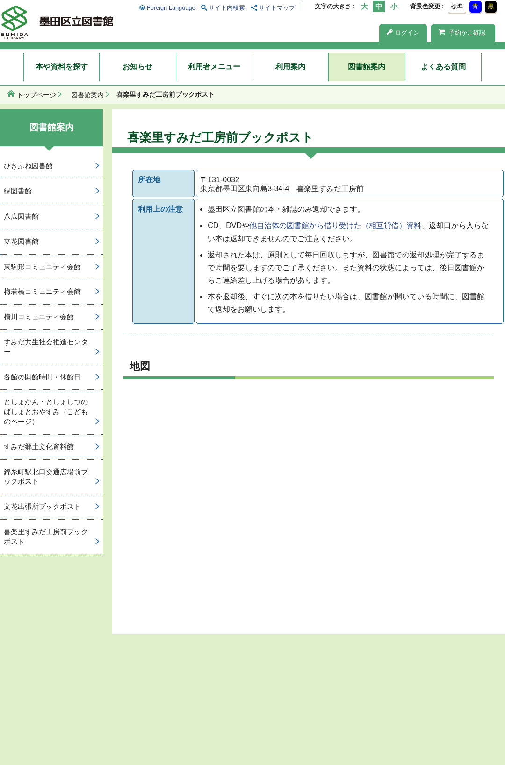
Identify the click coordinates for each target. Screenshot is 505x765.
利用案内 (290, 67)
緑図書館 (18, 191)
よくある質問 (443, 67)
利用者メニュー (214, 67)
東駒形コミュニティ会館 (42, 267)
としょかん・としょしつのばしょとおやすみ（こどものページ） (46, 411)
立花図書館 (21, 241)
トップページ (36, 95)
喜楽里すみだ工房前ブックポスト (46, 536)
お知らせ (137, 67)
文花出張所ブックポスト (42, 506)
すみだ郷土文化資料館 (39, 446)
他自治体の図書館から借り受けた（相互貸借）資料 (335, 225)
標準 (457, 6)
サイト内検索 (227, 7)
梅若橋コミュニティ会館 (42, 291)
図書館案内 (366, 67)
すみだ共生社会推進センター (46, 347)
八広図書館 (21, 216)
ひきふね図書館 (28, 166)
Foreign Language (171, 7)
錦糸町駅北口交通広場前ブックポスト (46, 477)
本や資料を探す (62, 67)
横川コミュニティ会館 (39, 317)
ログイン (403, 32)
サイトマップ (277, 7)
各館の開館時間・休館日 (42, 377)
